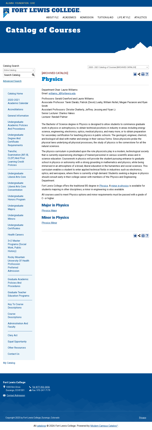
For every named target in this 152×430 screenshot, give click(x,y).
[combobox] (118, 67)
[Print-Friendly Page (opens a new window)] (143, 74)
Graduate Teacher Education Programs (18, 294)
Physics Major (49, 210)
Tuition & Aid (105, 17)
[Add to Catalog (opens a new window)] (135, 74)
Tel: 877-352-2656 (41, 387)
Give (32, 3)
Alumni (10, 3)
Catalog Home (15, 93)
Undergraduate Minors (15, 217)
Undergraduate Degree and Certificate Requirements (15, 140)
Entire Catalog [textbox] (10, 70)
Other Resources (17, 347)
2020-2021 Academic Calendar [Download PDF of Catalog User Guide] (18, 101)
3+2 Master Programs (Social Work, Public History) (17, 245)
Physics (103, 185)
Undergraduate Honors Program (16, 198)
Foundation (22, 3)
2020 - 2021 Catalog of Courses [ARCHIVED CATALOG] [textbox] (112, 67)
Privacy (142, 418)
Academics (69, 17)
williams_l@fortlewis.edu (62, 93)
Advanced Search (12, 81)
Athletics (140, 17)
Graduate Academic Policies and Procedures (18, 283)
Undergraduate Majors (15, 207)
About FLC (52, 17)
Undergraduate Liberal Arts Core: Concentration (17, 186)
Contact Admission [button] (16, 395)
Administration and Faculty (18, 325)
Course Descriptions (15, 315)
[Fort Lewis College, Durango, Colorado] (42, 13)
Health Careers (16, 234)
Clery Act (12, 335)
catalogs (41, 425)
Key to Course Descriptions (15, 306)
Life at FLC (123, 17)
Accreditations (15, 109)
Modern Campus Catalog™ (104, 425)
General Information (18, 115)
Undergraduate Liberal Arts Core (17, 175)
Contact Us (13, 353)
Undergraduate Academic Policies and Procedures (18, 125)
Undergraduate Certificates (15, 227)
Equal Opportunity (17, 341)
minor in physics (120, 185)
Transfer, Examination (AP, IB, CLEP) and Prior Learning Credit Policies (18, 158)
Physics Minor (49, 222)
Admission (86, 17)
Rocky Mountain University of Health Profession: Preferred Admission (18, 264)
